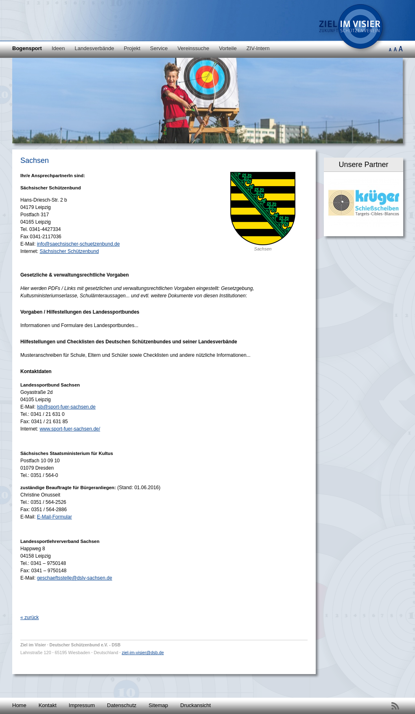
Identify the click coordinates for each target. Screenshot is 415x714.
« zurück (29, 617)
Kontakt (48, 705)
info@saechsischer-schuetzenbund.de (78, 244)
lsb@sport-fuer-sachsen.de (66, 407)
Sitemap (158, 705)
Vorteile (227, 48)
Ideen (58, 48)
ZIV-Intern (258, 48)
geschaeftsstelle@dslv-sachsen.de (74, 578)
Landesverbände (94, 48)
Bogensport (27, 48)
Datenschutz (121, 705)
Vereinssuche (193, 48)
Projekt (132, 48)
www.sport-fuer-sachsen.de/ (69, 429)
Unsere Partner (363, 164)
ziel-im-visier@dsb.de (143, 652)
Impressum (82, 705)
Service (159, 48)
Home (19, 705)
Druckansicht (195, 705)
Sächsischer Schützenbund (68, 251)
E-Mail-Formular (54, 517)
